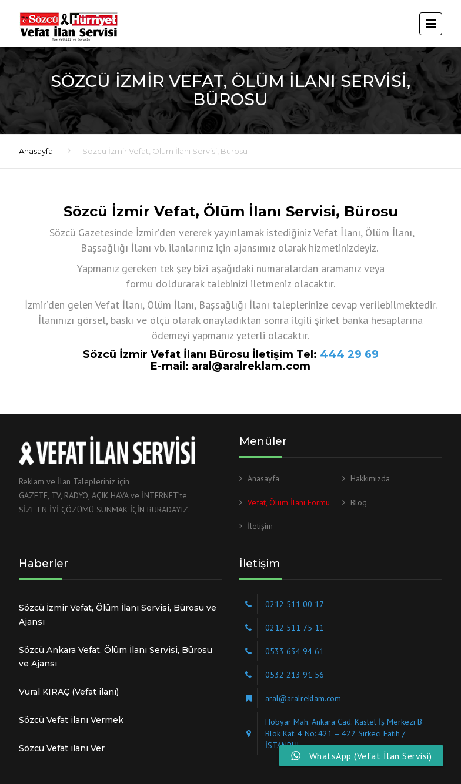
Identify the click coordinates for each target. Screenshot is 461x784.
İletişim (260, 526)
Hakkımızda (370, 478)
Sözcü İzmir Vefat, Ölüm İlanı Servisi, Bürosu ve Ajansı (117, 614)
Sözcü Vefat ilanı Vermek (71, 720)
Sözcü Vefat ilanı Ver (62, 748)
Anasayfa (36, 151)
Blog (358, 502)
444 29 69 (349, 354)
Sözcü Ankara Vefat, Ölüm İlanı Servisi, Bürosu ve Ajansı (115, 657)
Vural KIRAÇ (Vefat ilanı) (69, 691)
